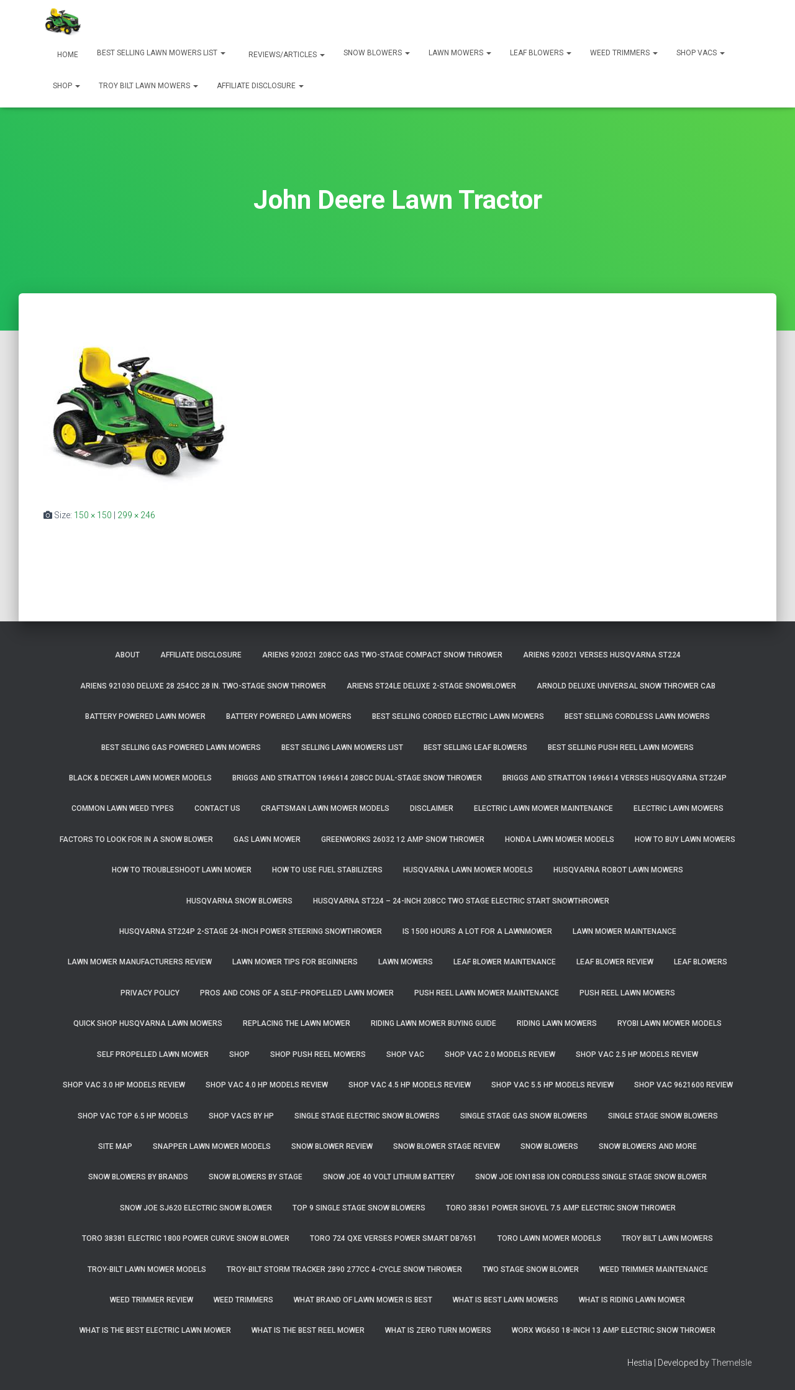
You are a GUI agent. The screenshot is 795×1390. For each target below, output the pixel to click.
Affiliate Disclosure (260, 85)
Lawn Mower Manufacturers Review (140, 962)
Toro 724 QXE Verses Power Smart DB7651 (393, 1238)
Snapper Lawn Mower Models (212, 1146)
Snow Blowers (376, 52)
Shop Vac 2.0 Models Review (500, 1054)
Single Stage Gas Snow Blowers (524, 1116)
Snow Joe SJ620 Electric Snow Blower (196, 1208)
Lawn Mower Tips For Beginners (295, 962)
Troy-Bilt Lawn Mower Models (147, 1269)
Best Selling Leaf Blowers (475, 747)
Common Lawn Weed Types (122, 808)
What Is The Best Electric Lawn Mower (155, 1330)
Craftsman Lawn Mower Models (325, 808)
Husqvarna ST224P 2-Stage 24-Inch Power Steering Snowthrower (250, 931)
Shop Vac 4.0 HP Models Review (267, 1085)
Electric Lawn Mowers (679, 808)
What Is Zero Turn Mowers (438, 1330)
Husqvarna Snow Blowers (239, 901)
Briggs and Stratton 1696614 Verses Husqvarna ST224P (614, 778)
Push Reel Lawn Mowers (627, 993)
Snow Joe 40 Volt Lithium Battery (389, 1177)
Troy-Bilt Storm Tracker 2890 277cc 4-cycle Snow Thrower (344, 1269)
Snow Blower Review (332, 1146)
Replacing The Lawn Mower (296, 1023)
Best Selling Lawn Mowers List (161, 52)
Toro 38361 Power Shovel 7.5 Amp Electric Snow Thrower (561, 1208)
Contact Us (217, 808)
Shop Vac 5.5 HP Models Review (552, 1085)
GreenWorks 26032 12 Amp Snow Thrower (402, 839)
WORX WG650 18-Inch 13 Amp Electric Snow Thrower (614, 1330)
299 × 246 (136, 515)
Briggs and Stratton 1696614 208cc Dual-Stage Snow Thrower (357, 778)
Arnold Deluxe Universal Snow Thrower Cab (626, 686)
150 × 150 (93, 515)
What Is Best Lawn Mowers (505, 1300)
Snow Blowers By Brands (138, 1177)
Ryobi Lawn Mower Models (669, 1023)
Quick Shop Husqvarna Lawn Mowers (147, 1023)
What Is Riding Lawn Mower (632, 1300)
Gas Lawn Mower (267, 839)
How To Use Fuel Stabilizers (327, 870)
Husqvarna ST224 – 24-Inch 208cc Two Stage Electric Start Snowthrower (461, 901)
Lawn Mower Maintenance (624, 931)
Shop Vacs (700, 52)
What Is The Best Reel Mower (308, 1330)
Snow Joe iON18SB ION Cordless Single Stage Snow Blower (591, 1177)
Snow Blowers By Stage (255, 1177)
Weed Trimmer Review (151, 1300)
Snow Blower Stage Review (446, 1146)
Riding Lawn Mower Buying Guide (433, 1023)
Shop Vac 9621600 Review (683, 1085)
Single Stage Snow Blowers (663, 1116)
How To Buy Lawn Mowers (685, 839)
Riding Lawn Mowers (557, 1023)
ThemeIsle (731, 1363)
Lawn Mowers (460, 52)
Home (66, 54)
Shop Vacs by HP (241, 1116)
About (127, 655)
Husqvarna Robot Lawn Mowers (618, 870)
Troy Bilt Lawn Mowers (148, 85)
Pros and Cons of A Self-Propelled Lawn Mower (297, 993)
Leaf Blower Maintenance (504, 962)
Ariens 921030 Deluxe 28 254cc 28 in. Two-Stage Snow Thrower (203, 686)
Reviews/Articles (286, 54)
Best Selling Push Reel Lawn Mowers (621, 747)
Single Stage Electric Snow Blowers (367, 1116)
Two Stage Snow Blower (531, 1269)
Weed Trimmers (624, 52)
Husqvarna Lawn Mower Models (468, 870)
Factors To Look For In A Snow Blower (136, 839)
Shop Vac (405, 1054)
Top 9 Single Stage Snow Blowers (359, 1208)
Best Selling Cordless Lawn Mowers (637, 716)
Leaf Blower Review (614, 962)
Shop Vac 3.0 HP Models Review (124, 1085)
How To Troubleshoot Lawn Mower (182, 870)
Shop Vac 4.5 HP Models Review (409, 1085)
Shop (66, 85)
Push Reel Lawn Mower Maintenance (486, 993)
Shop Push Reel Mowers (318, 1054)
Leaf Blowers (540, 52)
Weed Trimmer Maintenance (653, 1269)
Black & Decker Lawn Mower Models (140, 778)
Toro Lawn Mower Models (549, 1238)
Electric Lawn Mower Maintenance (543, 808)
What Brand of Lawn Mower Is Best (363, 1300)
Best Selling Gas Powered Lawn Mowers (181, 747)
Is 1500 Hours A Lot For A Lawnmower (477, 931)
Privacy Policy (149, 993)
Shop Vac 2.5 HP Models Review (637, 1054)
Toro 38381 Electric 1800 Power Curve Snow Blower (185, 1238)
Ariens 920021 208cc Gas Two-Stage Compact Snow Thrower (382, 655)
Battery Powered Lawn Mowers (289, 716)
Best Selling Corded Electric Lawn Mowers (458, 716)
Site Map (115, 1146)
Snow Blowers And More (648, 1146)
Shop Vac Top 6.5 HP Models (133, 1116)
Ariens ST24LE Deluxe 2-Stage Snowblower (431, 686)
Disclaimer (431, 808)
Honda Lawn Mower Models (559, 839)
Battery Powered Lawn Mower (145, 716)
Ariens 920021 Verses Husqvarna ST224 (602, 655)
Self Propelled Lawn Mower (153, 1054)
